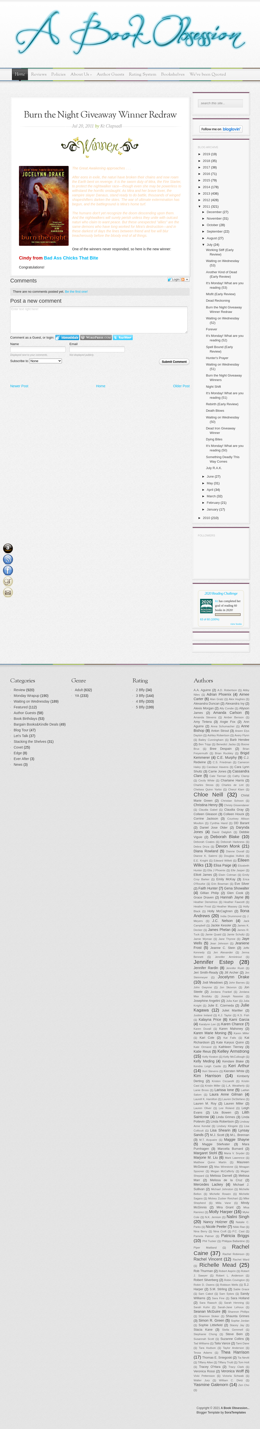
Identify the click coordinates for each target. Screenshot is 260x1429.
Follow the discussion (185, 279)
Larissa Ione (224, 1090)
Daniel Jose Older (214, 827)
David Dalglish (221, 832)
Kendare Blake (233, 1061)
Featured (21, 707)
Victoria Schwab (233, 1375)
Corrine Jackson (206, 818)
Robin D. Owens (204, 1284)
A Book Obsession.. (235, 1408)
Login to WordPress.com (96, 337)
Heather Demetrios (206, 902)
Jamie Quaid (213, 934)
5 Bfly (140, 707)
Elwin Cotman (227, 874)
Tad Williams (201, 1343)
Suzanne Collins (232, 1339)
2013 (206, 193)
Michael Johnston (222, 1189)
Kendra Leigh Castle (207, 1066)
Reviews (39, 74)
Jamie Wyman (203, 938)
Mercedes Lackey (208, 1184)
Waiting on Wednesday (31, 701)
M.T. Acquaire (208, 1139)
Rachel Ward (241, 1259)
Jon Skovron (228, 987)
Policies (58, 74)
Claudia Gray (234, 809)
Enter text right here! (99, 319)
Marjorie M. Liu (206, 1158)
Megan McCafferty (222, 1171)
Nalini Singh (238, 1216)
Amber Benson (234, 717)
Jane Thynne (227, 938)
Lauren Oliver (203, 1108)
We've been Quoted (207, 74)
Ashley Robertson (219, 735)
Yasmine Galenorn (211, 1384)
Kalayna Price (210, 1020)
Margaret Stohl (205, 1153)
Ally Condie (227, 708)
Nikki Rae (239, 1226)
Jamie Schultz (236, 934)
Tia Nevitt (243, 1357)
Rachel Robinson (234, 1254)
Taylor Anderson (233, 1347)
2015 (206, 180)
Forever (211, 329)
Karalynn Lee (207, 1024)
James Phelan (219, 930)
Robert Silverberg (206, 1280)
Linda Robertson (222, 1121)
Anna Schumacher (223, 726)
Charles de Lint (233, 784)
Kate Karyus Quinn (230, 1042)
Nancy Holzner (215, 1222)
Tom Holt (243, 1362)
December (214, 212)
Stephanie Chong (205, 1334)
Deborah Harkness (233, 841)
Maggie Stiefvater (216, 1144)
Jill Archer (232, 972)
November (214, 218)
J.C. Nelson (222, 921)
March (211, 496)
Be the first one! (76, 291)
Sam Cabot (205, 1293)
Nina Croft (219, 1231)
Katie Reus (202, 1051)
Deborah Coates (204, 841)
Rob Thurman (203, 1271)
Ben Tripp (205, 744)
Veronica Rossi (204, 1371)
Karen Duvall (202, 1028)
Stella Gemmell (232, 1329)
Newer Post (19, 386)
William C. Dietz (231, 1380)
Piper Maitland (205, 1247)
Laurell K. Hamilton (205, 1099)
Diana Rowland (206, 851)
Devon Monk (228, 846)
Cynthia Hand (219, 823)
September (215, 231)
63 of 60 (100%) (209, 619)
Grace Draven (204, 897)
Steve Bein (234, 1334)
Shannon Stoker (209, 1316)
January (212, 509)
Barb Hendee (239, 740)
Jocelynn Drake (233, 977)
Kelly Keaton (210, 1056)
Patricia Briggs (235, 1235)
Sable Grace (241, 1289)
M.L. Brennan (239, 1135)
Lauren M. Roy (205, 1103)
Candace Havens (218, 767)
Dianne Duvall (235, 851)
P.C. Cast (239, 1231)
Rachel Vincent (208, 1259)
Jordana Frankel (221, 991)
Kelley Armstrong (234, 1051)
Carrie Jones (217, 771)
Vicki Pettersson (204, 1375)
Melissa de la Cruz (226, 1180)
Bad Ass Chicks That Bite (71, 258)
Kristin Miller (213, 1085)
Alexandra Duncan (207, 703)
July (210, 245)
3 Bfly (140, 696)
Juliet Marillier (232, 1010)
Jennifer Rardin (206, 968)
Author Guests (110, 74)
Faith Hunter (208, 888)
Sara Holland (240, 1298)
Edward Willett (223, 860)
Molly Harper (221, 1211)
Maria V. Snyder (234, 1153)
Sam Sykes (226, 1293)
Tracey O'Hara (210, 1367)
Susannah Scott (204, 1338)
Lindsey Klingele (227, 1126)
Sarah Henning (234, 1302)
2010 (206, 518)
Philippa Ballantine (233, 1241)
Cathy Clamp (241, 776)
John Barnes (237, 982)
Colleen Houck (234, 814)
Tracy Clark (236, 1366)
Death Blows (215, 410)
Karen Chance (232, 1024)
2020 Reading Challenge (221, 593)
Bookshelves (173, 74)
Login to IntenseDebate (67, 337)
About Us (81, 74)
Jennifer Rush (235, 968)
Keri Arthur (238, 1065)
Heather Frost (202, 906)
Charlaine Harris (232, 780)
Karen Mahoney (231, 1029)
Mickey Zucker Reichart (223, 1198)
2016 (206, 174)
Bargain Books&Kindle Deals (36, 724)
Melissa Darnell (221, 1175)
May (210, 483)
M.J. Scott (217, 1135)
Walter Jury (202, 1380)
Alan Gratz (217, 699)
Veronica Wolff (232, 1371)
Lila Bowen (222, 1112)
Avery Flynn (242, 735)
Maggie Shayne (236, 1140)
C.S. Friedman (222, 762)
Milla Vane (223, 1202)
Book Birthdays (25, 719)
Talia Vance (222, 1343)
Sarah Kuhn (202, 1307)
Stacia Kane (203, 1329)
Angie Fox (228, 722)
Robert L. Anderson (229, 1275)
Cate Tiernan (218, 776)
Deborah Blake (224, 836)
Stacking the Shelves (30, 742)
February (213, 503)
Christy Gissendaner (236, 805)
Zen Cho (243, 1385)
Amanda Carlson (227, 713)
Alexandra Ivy (235, 703)
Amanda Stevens (205, 717)
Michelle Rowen (220, 1193)
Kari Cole (207, 1037)
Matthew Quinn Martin (210, 1162)
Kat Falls (229, 1037)
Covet (18, 747)
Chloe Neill (208, 794)
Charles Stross (204, 784)
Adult (79, 690)
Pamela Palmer (204, 1236)
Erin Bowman (220, 883)
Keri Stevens (210, 1071)
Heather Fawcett (234, 902)
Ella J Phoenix (216, 870)
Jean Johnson (219, 943)
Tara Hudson (207, 1347)
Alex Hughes (237, 699)
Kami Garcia (239, 1020)
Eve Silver (242, 884)
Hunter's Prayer (217, 358)
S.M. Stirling (218, 1289)
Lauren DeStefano (233, 1099)
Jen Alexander (223, 952)
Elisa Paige (222, 865)
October (212, 225)
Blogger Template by (221, 1412)
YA (77, 696)
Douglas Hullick (234, 855)
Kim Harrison (207, 1075)
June (210, 476)
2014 (206, 187)
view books (236, 624)
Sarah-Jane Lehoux (231, 1307)
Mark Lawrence (235, 1157)
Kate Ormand (202, 1046)
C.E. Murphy (227, 758)
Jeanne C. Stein (222, 948)
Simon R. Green (211, 1320)
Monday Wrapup (26, 696)
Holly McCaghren (220, 911)
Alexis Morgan (204, 708)
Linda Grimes (225, 1117)
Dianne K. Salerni (205, 855)
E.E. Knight (201, 860)
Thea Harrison (235, 1352)
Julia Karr (232, 1000)
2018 (206, 161)
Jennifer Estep (214, 962)
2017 (206, 167)
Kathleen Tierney (231, 1047)
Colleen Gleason (205, 814)
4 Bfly (140, 701)
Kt (216, 601)
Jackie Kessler (221, 925)
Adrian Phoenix (219, 694)
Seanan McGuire (207, 1311)
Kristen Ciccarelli (223, 1081)
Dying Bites (214, 439)
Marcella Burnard (230, 1149)
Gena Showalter (236, 888)
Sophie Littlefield (211, 1325)
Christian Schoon (232, 800)
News (18, 765)
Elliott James (203, 875)
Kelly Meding (204, 1061)
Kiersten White (234, 1071)
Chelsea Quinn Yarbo (208, 789)
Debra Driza (201, 846)
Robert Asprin (227, 1271)
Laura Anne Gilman (226, 1094)
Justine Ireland (203, 1015)
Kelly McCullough (234, 1056)
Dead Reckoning (218, 300)
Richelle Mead (217, 1265)
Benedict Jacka (226, 744)
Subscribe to (36, 361)
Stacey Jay (237, 1325)
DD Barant (241, 823)
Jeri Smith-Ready (206, 972)
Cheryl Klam (236, 789)
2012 (206, 200)
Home (20, 75)
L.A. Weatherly (235, 1085)
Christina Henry (206, 805)
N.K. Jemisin (213, 1217)
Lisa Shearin (220, 1130)
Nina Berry (200, 1231)
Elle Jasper (238, 870)
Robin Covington (234, 1280)
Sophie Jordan (240, 1320)
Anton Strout (220, 731)
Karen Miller (241, 1033)
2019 (206, 154)
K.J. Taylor (225, 1015)
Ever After (21, 759)
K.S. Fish (243, 1015)
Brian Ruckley (224, 753)
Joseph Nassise (232, 996)
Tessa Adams (203, 1352)
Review (19, 690)
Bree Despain (221, 749)
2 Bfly (140, 690)
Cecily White (206, 780)
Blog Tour (21, 730)
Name (14, 344)
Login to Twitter (123, 337)
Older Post (181, 386)
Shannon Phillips (238, 1311)
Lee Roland (226, 1108)
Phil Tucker (209, 1241)
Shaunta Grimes (237, 1316)
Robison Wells (229, 1284)
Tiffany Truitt (225, 1362)
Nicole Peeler (216, 1227)
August (212, 238)
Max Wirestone (223, 1166)
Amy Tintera (203, 722)
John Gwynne (203, 987)
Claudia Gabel (208, 809)
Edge (18, 753)
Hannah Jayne (231, 897)
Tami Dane (243, 1343)
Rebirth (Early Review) (222, 404)
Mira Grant (225, 1207)
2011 (206, 206)
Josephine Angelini (207, 1001)
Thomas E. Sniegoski (217, 1357)
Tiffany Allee (205, 1362)
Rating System (142, 74)
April (210, 490)
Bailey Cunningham (211, 739)
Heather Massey (227, 906)
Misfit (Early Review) (220, 294)
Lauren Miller (234, 1103)
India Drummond (230, 916)
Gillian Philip (209, 893)
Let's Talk (21, 736)
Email (73, 344)
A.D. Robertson (227, 690)
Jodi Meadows (213, 982)
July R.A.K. (214, 468)
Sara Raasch (208, 1302)
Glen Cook (235, 893)
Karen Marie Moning (210, 1033)
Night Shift (213, 387)
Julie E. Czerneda (221, 1005)
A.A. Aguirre (202, 690)
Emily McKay (226, 879)
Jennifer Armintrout (228, 956)
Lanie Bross (201, 1090)
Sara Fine (218, 1298)
